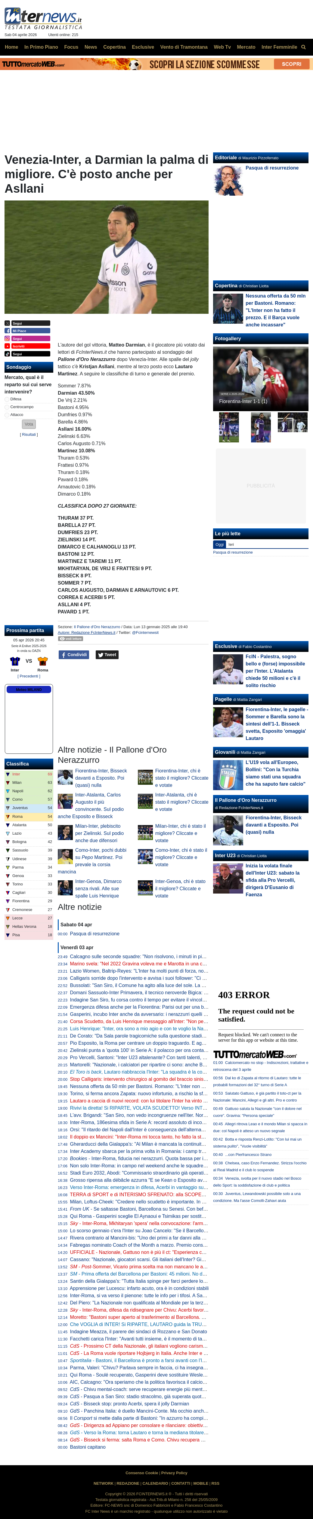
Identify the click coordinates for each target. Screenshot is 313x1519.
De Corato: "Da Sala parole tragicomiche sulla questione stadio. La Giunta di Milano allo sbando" (173, 1035)
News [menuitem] (91, 47)
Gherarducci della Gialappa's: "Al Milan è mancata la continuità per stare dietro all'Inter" (163, 1144)
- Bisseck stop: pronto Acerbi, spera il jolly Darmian (129, 1403)
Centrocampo (22, 407)
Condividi (74, 655)
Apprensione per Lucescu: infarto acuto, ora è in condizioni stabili (139, 1288)
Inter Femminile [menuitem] (279, 47)
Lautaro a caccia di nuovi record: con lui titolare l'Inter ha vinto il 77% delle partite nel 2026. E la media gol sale (188, 1100)
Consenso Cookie (142, 1473)
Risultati (29, 434)
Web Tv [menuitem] (222, 47)
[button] (29, 424)
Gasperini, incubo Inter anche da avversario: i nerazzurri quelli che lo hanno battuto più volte (168, 1014)
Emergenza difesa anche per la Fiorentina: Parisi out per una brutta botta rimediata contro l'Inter (172, 1007)
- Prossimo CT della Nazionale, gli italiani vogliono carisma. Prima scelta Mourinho (163, 1346)
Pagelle (223, 699)
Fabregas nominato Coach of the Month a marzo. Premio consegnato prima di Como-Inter (166, 1245)
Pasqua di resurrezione (95, 933)
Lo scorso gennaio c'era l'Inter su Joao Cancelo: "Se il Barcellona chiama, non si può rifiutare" (170, 1230)
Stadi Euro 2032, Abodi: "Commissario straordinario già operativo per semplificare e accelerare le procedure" (186, 1172)
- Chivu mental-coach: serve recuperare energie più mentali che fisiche (150, 1389)
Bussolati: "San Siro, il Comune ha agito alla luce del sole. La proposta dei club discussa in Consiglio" (178, 985)
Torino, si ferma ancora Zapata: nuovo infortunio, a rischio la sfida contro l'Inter (153, 1093)
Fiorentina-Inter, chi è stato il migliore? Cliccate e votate (182, 778)
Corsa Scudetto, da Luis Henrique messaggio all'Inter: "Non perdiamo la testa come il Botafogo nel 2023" (182, 1021)
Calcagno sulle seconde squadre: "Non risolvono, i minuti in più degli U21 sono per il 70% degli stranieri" (181, 956)
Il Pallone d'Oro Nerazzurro (97, 627)
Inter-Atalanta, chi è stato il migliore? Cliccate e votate (182, 802)
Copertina (226, 285)
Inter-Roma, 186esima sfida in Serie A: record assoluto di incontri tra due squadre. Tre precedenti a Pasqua (184, 1122)
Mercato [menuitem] (246, 47)
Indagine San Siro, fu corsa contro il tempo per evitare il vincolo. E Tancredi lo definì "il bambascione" (177, 999)
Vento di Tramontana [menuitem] (184, 47)
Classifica (17, 763)
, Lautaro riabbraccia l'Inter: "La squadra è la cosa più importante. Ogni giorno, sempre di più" (185, 1071)
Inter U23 (225, 855)
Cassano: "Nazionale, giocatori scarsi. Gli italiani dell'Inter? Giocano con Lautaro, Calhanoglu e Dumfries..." (184, 1259)
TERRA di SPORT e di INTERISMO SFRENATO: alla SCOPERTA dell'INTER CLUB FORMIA (169, 1194)
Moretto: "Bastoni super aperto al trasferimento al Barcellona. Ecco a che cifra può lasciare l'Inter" (174, 1317)
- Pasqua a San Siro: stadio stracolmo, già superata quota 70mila (145, 1396)
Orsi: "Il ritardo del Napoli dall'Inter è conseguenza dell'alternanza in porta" (149, 1129)
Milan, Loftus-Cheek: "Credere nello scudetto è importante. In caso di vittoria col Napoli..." (165, 1201)
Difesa (16, 399)
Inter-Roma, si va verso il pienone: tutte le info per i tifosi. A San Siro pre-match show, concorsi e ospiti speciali (187, 1295)
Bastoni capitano (88, 1447)
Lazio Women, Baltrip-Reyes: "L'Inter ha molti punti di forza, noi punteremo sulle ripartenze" (167, 970)
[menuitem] (303, 47)
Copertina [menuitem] (114, 47)
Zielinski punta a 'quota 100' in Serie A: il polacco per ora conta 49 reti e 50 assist (156, 1050)
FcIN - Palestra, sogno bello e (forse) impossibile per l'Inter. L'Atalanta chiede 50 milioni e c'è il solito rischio (275, 671)
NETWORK (103, 1483)
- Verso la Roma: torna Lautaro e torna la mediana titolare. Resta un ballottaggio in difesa (170, 1432)
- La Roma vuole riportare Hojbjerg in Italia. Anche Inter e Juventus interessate (159, 1353)
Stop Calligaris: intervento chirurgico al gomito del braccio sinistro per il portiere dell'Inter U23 (169, 1079)
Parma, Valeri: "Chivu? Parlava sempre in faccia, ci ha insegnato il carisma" (150, 1367)
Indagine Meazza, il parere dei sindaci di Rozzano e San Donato (138, 1331)
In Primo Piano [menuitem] (41, 47)
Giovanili (225, 752)
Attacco (17, 414)
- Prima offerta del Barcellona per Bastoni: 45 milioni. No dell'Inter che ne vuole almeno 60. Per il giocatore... (189, 1273)
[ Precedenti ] (28, 676)
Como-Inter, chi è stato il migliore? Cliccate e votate (181, 857)
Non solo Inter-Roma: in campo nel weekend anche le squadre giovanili (146, 1165)
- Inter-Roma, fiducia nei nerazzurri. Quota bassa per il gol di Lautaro (152, 1158)
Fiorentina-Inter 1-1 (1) (243, 401)
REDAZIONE (128, 1483)
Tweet (107, 655)
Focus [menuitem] (71, 47)
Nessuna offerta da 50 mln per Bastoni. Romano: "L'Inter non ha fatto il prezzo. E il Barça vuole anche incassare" (190, 1086)
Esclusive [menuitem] (143, 47)
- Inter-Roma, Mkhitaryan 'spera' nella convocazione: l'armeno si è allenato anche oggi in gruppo (177, 1223)
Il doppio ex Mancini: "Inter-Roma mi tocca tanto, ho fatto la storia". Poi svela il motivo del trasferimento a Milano (189, 1136)
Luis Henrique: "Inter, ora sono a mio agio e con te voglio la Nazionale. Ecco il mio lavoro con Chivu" (177, 1028)
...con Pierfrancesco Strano (248, 1154)
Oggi (219, 544)
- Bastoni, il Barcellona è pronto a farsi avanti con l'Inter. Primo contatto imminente (169, 1360)
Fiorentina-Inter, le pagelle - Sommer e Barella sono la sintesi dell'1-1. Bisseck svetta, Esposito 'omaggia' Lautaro (277, 724)
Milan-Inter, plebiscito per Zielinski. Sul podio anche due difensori (99, 833)
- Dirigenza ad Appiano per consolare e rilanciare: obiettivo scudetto (147, 1425)
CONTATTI (180, 1483)
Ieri (231, 544)
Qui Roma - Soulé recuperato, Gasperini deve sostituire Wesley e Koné (146, 1374)
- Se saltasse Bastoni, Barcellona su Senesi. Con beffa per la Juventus (155, 1209)
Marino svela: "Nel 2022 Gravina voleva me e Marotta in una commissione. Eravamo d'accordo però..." (179, 963)
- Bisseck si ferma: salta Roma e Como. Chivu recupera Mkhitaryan (147, 1439)
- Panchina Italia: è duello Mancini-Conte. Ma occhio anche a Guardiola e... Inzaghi (164, 1411)
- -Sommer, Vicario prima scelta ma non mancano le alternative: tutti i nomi (158, 1266)
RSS (215, 1483)
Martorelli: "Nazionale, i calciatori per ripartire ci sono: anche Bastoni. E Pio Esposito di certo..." (171, 1064)
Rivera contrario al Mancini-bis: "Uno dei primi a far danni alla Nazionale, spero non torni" (165, 1237)
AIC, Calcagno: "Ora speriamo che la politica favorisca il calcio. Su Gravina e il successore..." (169, 1382)
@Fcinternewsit (145, 632)
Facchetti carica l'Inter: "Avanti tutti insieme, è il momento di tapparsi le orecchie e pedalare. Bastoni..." (179, 1338)
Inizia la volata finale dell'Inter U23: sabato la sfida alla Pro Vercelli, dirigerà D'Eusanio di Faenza (272, 880)
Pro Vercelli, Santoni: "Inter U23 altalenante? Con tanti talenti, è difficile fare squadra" (161, 1057)
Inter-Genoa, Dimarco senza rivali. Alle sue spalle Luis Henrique (98, 888)
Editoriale (226, 157)
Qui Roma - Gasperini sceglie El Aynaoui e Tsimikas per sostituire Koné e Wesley (156, 1216)
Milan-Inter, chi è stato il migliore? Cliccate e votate (180, 833)
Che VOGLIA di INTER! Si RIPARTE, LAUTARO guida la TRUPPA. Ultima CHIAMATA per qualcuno (176, 1324)
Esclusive (226, 646)
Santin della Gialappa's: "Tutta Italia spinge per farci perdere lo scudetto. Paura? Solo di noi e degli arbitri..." (184, 1281)
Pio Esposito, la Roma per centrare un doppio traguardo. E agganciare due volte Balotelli (164, 1043)
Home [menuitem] (11, 47)
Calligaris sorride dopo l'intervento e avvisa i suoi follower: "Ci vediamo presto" (153, 978)
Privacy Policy (174, 1473)
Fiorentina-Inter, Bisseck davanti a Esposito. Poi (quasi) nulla (101, 778)
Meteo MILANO (29, 690)
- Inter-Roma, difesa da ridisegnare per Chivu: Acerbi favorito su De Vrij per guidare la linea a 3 (175, 1310)
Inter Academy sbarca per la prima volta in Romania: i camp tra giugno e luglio (153, 1151)
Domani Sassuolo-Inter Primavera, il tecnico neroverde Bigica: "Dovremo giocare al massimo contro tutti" (181, 992)
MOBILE (200, 1483)
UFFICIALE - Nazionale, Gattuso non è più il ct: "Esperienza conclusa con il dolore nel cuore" (169, 1252)
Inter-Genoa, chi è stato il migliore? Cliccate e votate (180, 888)
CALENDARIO (155, 1483)
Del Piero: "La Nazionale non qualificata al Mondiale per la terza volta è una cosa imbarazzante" (172, 1302)
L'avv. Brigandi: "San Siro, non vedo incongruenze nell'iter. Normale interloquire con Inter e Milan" (174, 1115)
